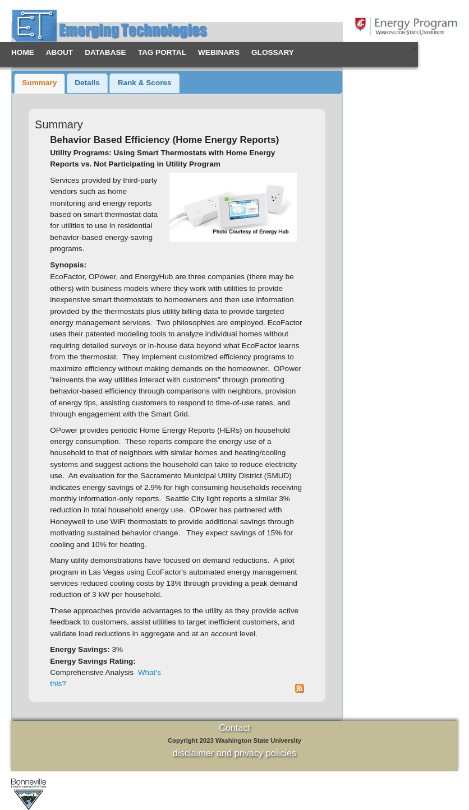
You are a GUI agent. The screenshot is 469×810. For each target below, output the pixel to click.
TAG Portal (162, 52)
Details (87, 82)
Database (105, 52)
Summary (39, 82)
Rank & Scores (145, 82)
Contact (234, 728)
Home (22, 52)
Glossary (272, 52)
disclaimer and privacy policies (234, 753)
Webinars (219, 52)
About (59, 52)
